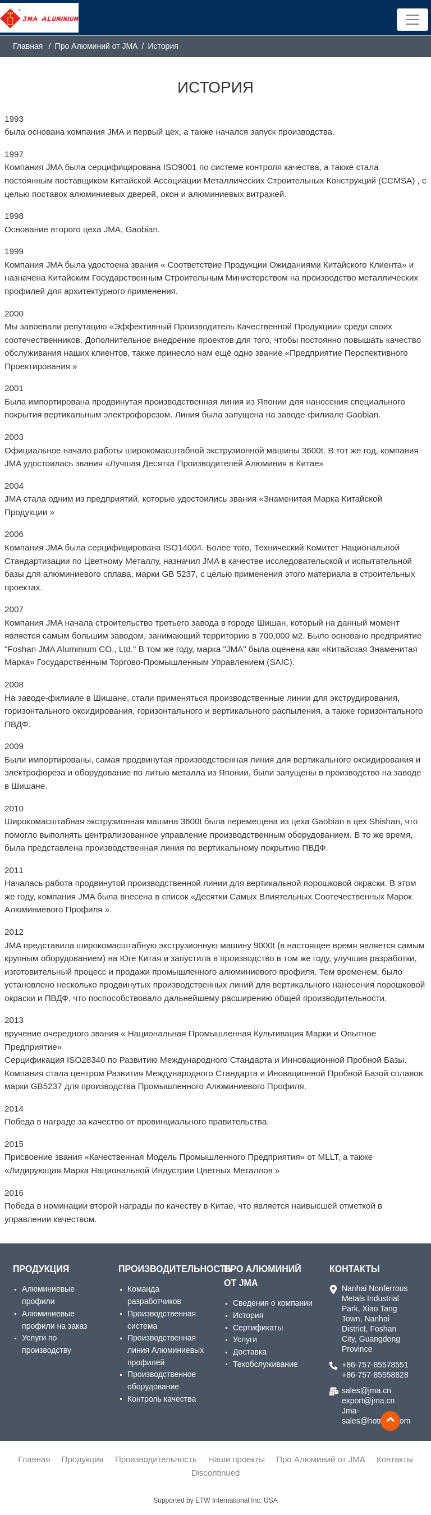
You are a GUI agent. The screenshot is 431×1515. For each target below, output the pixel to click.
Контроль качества (161, 1398)
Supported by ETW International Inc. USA (215, 1500)
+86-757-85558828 (375, 1374)
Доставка (250, 1351)
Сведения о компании (273, 1302)
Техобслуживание (265, 1364)
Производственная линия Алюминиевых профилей (165, 1349)
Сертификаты (258, 1327)
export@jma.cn (368, 1400)
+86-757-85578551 (375, 1364)
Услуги (245, 1339)
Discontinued (215, 1472)
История (248, 1315)
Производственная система (161, 1319)
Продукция (41, 1269)
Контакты (354, 1269)
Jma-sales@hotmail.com (376, 1415)
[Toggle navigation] (412, 19)
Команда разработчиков (154, 1295)
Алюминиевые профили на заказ (54, 1319)
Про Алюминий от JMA (262, 1276)
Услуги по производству (46, 1344)
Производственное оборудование (161, 1380)
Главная (28, 46)
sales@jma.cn (366, 1390)
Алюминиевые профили (48, 1295)
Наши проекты (236, 1459)
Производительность (162, 1269)
